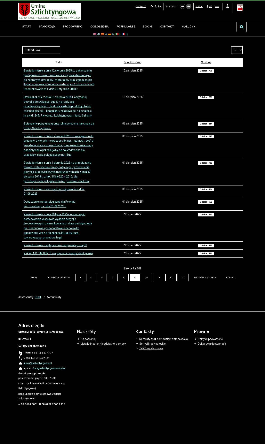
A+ (159, 6)
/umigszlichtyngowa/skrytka (49, 368)
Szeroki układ (217, 6)
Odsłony (206, 62)
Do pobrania (88, 339)
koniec (230, 277)
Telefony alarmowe (151, 348)
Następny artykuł (205, 277)
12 (171, 277)
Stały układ (209, 6)
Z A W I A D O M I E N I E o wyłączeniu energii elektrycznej (58, 253)
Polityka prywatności (210, 339)
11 (158, 277)
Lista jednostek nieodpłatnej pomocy (103, 343)
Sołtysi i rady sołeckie (152, 343)
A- (151, 6)
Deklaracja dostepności (212, 343)
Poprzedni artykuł (58, 277)
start (34, 277)
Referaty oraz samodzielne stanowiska (163, 339)
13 (183, 277)
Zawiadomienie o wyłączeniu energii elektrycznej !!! (55, 245)
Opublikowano (132, 62)
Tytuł (59, 62)
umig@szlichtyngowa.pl (38, 363)
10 (146, 277)
